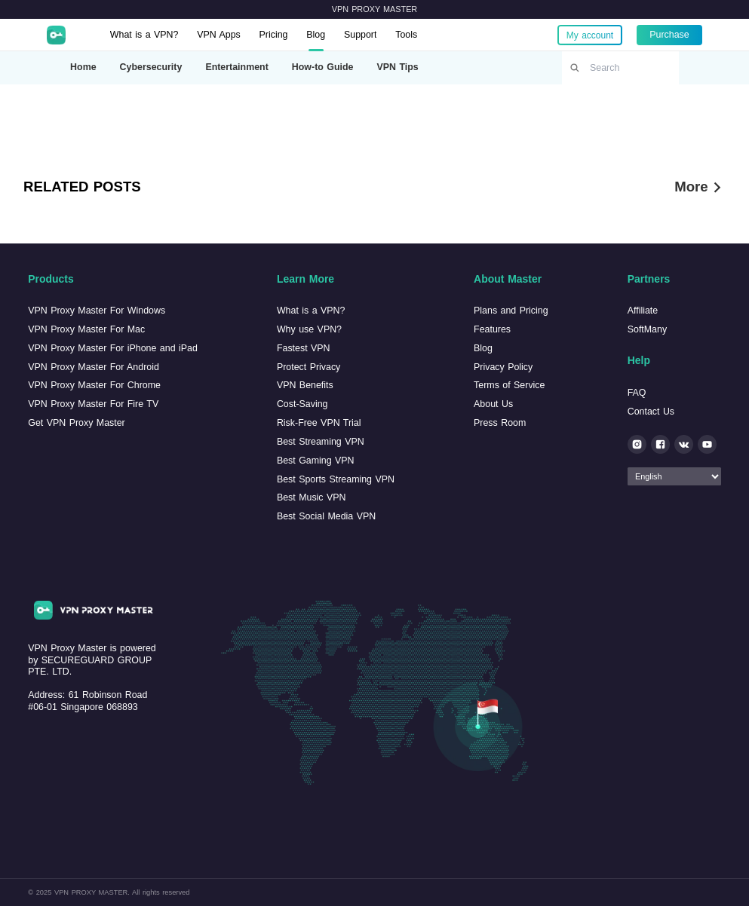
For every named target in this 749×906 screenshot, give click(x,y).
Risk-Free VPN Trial (319, 423)
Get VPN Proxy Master (76, 423)
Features (492, 329)
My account (590, 34)
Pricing (273, 34)
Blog (315, 34)
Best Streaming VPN (320, 441)
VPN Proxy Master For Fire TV (93, 404)
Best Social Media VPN (326, 516)
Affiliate (643, 310)
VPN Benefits (305, 385)
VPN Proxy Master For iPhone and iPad (113, 348)
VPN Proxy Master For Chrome (94, 385)
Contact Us (651, 411)
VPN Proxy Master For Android (93, 367)
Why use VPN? (309, 329)
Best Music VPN (311, 497)
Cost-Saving (302, 404)
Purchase (669, 34)
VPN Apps (219, 34)
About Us (493, 404)
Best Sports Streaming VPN (335, 479)
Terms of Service (509, 385)
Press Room (500, 423)
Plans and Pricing (511, 310)
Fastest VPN (303, 348)
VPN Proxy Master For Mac (86, 329)
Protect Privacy (308, 367)
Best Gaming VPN (316, 460)
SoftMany (647, 329)
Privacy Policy (503, 367)
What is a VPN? (144, 34)
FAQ (637, 392)
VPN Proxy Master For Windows (96, 310)
